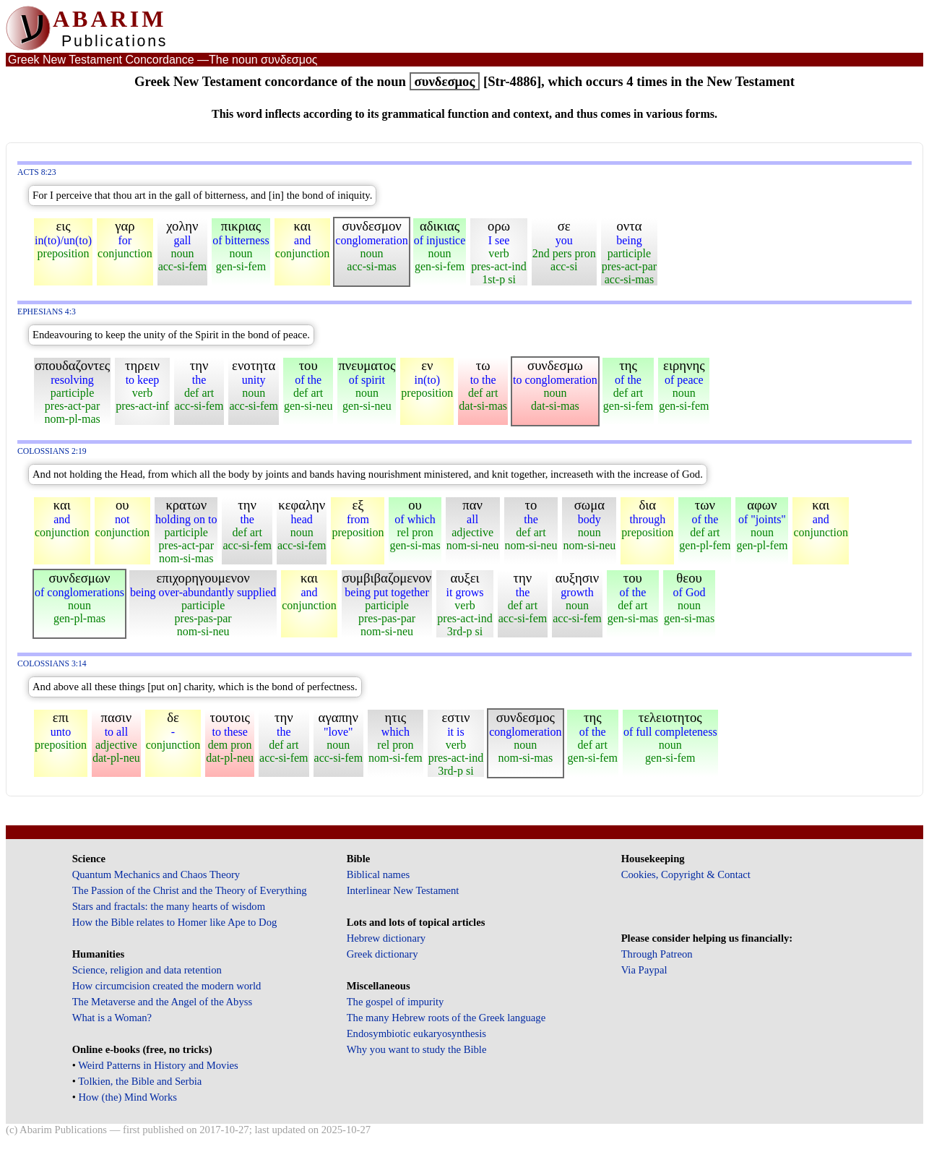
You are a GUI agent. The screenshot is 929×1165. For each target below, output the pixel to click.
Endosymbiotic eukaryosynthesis (416, 1033)
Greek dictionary (382, 954)
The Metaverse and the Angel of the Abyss (162, 1001)
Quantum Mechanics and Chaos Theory (156, 874)
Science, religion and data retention (147, 970)
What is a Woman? (112, 1017)
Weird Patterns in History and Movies (158, 1065)
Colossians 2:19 (52, 451)
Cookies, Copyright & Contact (686, 874)
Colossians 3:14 (52, 664)
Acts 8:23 (36, 172)
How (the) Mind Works (127, 1097)
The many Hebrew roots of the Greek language (446, 1017)
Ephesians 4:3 (46, 312)
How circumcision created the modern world (167, 986)
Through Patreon (657, 954)
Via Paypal (644, 970)
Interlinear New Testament (403, 890)
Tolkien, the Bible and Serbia (140, 1081)
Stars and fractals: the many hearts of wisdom (168, 906)
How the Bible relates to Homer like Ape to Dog (174, 922)
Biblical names (378, 874)
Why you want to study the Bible (417, 1049)
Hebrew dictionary (386, 938)
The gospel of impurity (395, 1001)
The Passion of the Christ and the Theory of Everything (189, 890)
